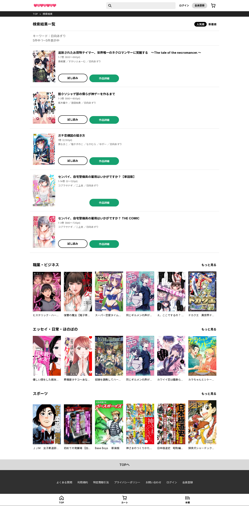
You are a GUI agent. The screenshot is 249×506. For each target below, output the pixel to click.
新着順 (212, 24)
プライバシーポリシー (127, 482)
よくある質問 (64, 482)
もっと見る (208, 265)
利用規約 (82, 482)
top (35, 13)
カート (124, 502)
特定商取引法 (101, 482)
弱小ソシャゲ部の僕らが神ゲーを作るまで (86, 94)
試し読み (72, 78)
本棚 (187, 502)
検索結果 (47, 13)
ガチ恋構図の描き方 (71, 135)
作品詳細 (104, 78)
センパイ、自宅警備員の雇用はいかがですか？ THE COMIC (98, 218)
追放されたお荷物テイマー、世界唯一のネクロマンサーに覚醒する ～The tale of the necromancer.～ (129, 52)
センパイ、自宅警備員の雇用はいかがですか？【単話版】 (97, 177)
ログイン (184, 5)
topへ (124, 465)
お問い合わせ (153, 482)
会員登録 (199, 5)
